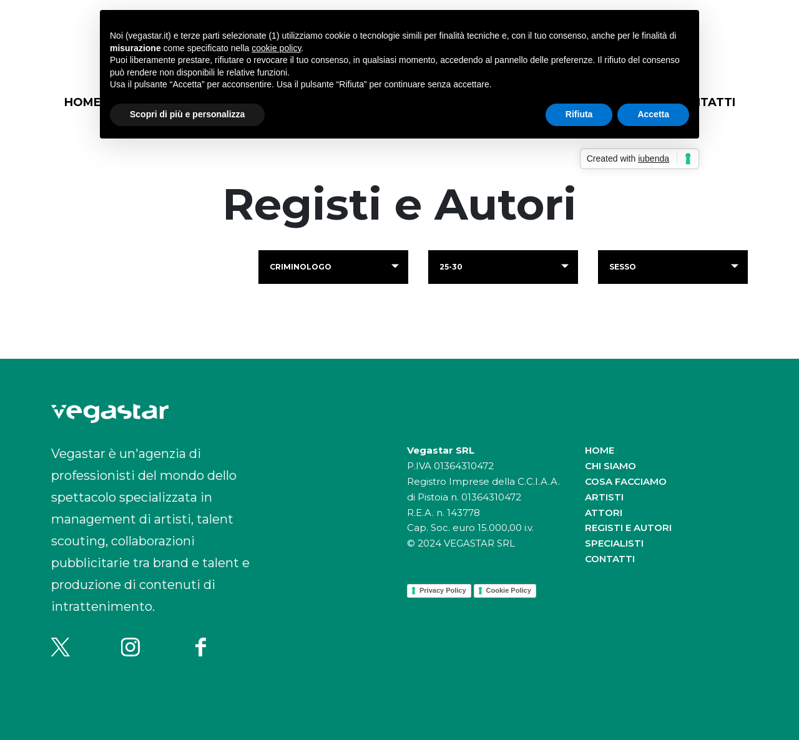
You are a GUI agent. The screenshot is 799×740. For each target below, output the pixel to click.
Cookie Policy (508, 590)
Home (82, 102)
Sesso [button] (622, 266)
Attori (603, 512)
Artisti (604, 497)
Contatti (610, 559)
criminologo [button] (300, 266)
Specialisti (614, 543)
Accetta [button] (653, 114)
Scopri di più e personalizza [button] (187, 114)
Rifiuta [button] (579, 114)
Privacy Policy (442, 590)
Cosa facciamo (626, 481)
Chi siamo (610, 466)
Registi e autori (628, 527)
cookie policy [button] (276, 48)
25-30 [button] (451, 266)
